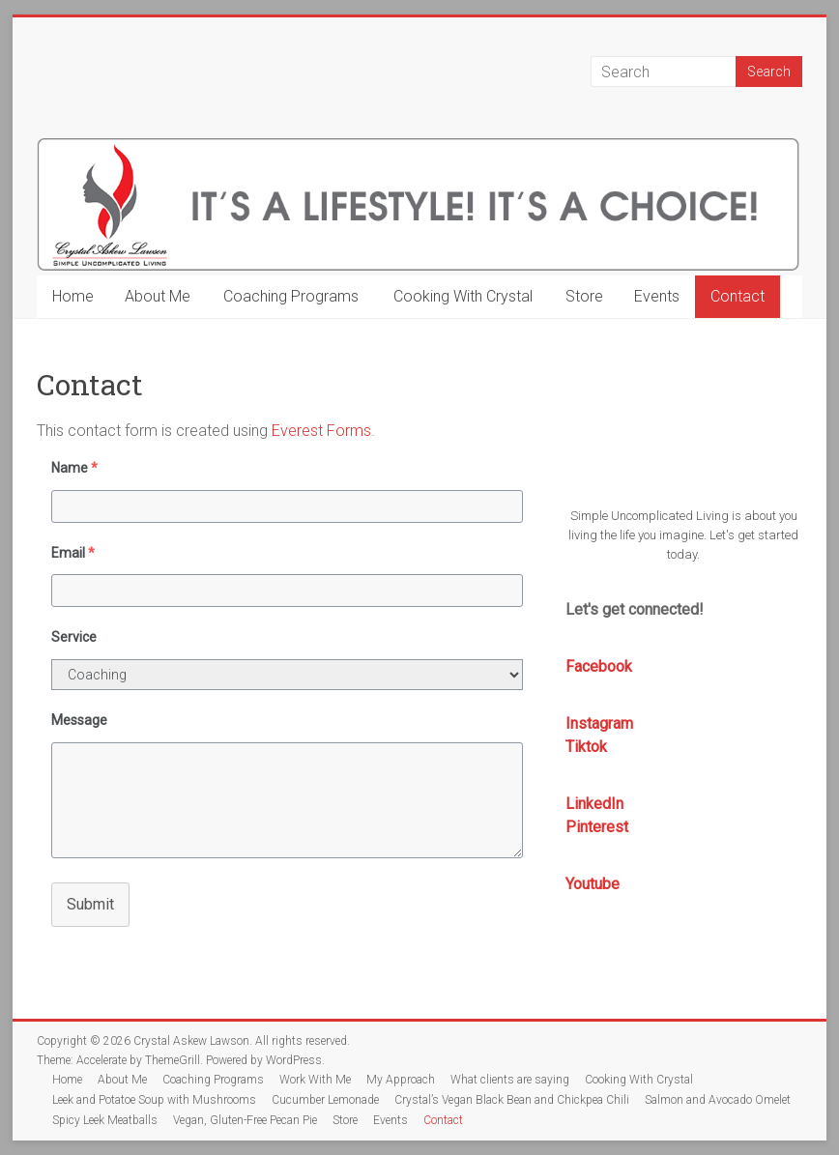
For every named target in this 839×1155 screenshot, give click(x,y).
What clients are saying (509, 1079)
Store (584, 296)
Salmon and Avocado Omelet (718, 1100)
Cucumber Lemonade (325, 1100)
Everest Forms (321, 430)
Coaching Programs (291, 296)
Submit (90, 904)
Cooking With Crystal (463, 296)
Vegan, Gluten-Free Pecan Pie (245, 1120)
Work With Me (315, 1079)
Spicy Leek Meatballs (105, 1120)
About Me (157, 296)
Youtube (592, 884)
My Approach (400, 1079)
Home (73, 296)
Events (657, 296)
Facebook (598, 666)
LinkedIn (594, 803)
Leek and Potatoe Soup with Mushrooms (154, 1100)
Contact (737, 296)
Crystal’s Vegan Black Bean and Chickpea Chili (511, 1100)
